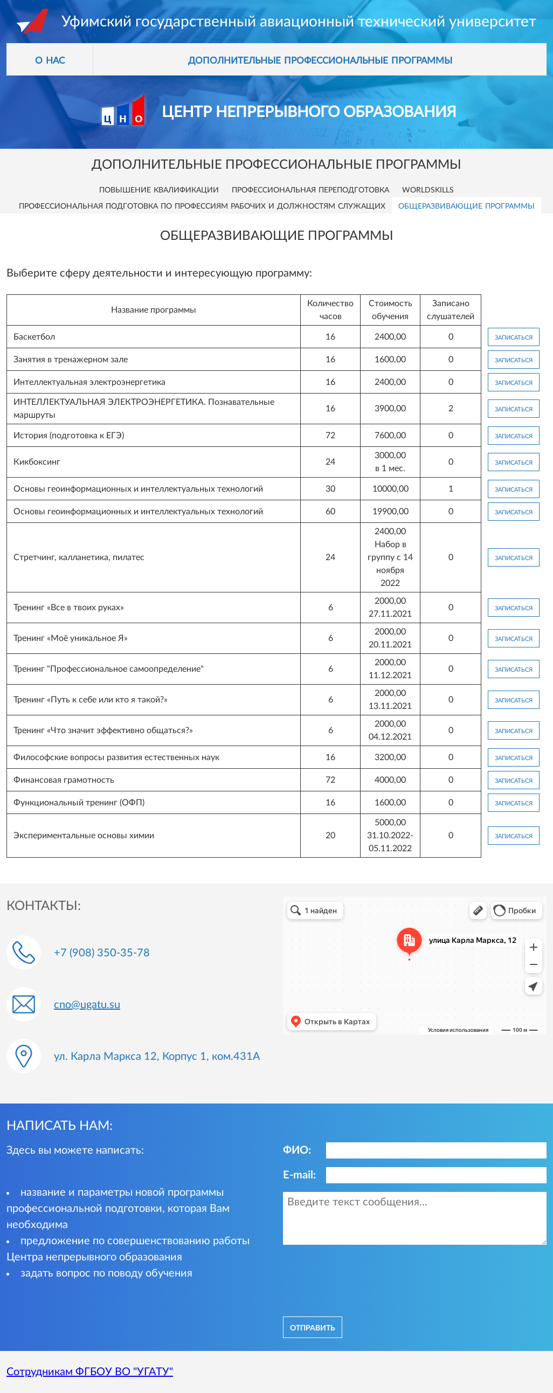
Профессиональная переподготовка (310, 189)
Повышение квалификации (159, 189)
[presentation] (365, 1279)
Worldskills (428, 189)
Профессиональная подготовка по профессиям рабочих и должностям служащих (202, 205)
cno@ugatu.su (87, 1004)
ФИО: (297, 1150)
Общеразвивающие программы (466, 205)
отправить (312, 1327)
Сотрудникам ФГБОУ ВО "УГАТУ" (89, 1372)
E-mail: (299, 1175)
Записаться (514, 337)
